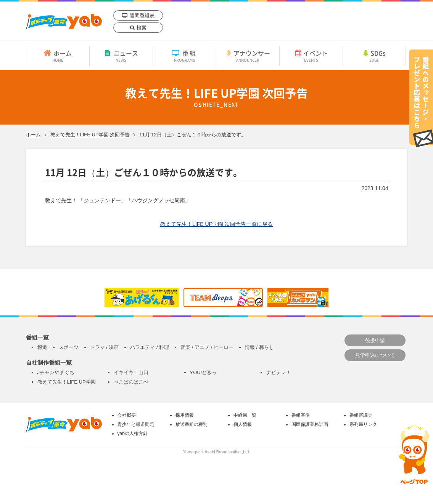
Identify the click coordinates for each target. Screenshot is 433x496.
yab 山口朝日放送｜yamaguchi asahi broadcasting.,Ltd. (64, 21)
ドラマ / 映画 (104, 347)
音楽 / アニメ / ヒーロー (206, 347)
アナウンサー (247, 55)
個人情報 (242, 424)
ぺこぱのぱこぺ (131, 382)
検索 (141, 27)
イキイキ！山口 (131, 372)
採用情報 (184, 415)
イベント (311, 55)
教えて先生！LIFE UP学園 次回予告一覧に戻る (216, 224)
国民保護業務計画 (309, 424)
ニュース (121, 55)
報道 (42, 347)
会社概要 (127, 415)
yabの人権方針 (133, 433)
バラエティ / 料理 (149, 347)
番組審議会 (360, 415)
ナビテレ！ (278, 372)
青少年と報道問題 (136, 424)
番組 (184, 55)
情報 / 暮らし (259, 347)
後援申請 (375, 340)
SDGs (374, 55)
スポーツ (69, 347)
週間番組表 (142, 15)
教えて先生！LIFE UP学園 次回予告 (90, 135)
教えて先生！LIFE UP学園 (66, 382)
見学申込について (375, 355)
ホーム (57, 55)
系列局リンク (363, 424)
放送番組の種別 (191, 424)
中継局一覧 (244, 415)
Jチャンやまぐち (56, 372)
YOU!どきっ (203, 372)
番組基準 (300, 415)
